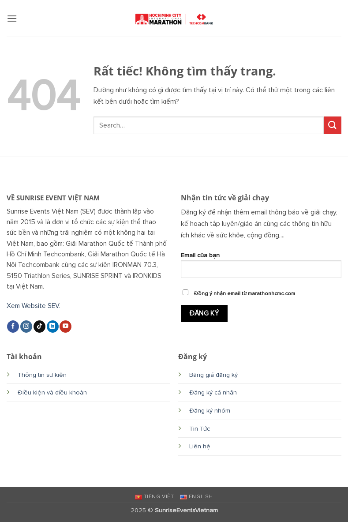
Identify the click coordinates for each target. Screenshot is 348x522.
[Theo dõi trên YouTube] (65, 326)
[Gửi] (332, 125)
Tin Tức (199, 428)
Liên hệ (199, 446)
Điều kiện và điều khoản (52, 392)
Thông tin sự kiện (42, 375)
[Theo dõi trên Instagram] (26, 326)
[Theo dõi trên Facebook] (13, 326)
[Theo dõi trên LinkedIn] (53, 326)
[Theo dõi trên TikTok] (39, 326)
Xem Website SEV (33, 306)
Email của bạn (261, 268)
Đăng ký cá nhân (213, 392)
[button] (12, 18)
